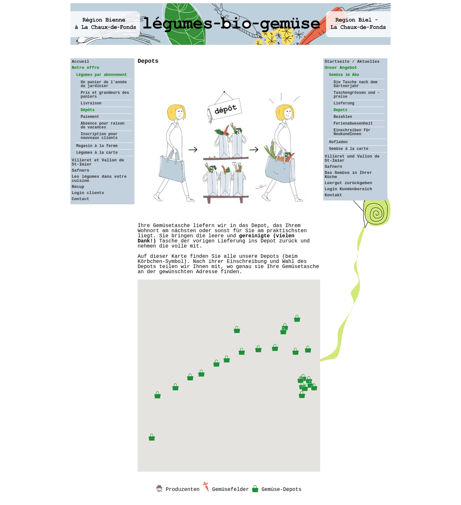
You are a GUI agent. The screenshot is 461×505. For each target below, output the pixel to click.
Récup (78, 186)
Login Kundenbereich (348, 189)
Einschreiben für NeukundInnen (352, 132)
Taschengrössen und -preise (357, 95)
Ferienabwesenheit (353, 123)
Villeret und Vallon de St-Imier (352, 158)
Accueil (80, 61)
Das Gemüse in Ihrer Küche (348, 174)
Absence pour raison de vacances (103, 125)
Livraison (91, 103)
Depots (340, 110)
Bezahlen (343, 117)
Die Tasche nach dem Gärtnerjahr (355, 84)
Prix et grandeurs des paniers (105, 95)
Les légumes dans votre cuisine (99, 178)
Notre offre (85, 67)
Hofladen (338, 142)
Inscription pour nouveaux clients (99, 136)
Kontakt (333, 195)
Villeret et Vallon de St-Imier (98, 162)
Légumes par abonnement (101, 75)
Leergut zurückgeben (348, 183)
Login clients (88, 193)
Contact (80, 199)
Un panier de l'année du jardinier (104, 84)
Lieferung (344, 103)
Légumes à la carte (97, 153)
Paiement (90, 117)
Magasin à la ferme (97, 146)
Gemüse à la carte (348, 149)
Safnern (80, 170)
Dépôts (87, 110)
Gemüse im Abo (344, 75)
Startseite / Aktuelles (352, 61)
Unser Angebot (341, 67)
